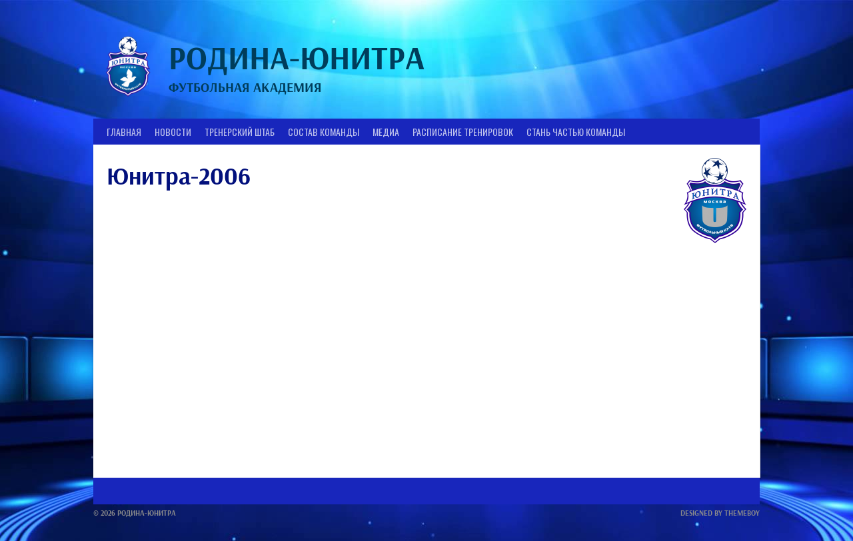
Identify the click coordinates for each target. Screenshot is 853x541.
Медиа (386, 132)
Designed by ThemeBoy (720, 513)
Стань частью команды (575, 132)
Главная (124, 132)
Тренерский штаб (240, 132)
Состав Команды (323, 132)
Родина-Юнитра (297, 57)
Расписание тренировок (463, 132)
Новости (173, 132)
